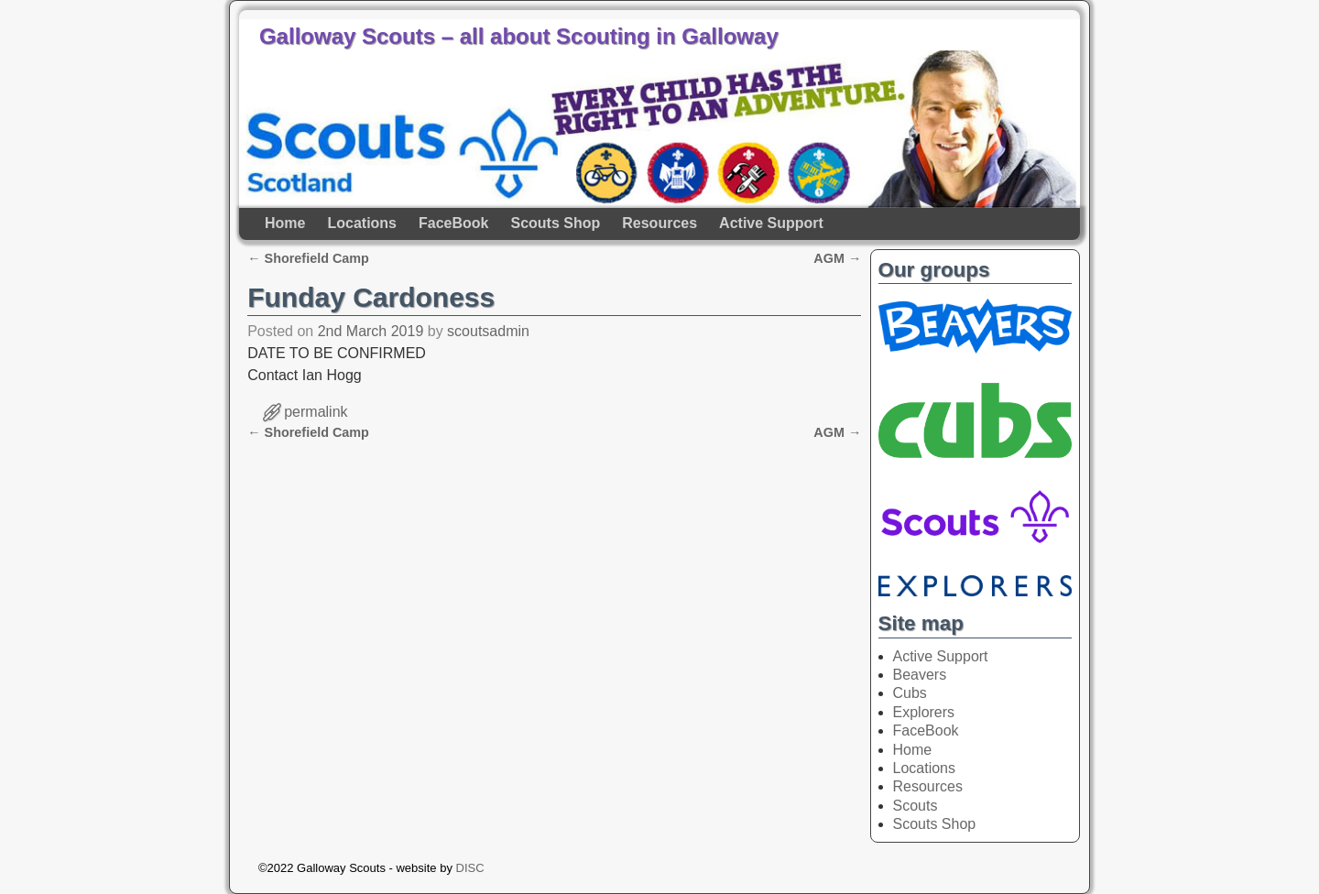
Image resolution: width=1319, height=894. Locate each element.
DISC (470, 868)
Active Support (771, 223)
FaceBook (453, 223)
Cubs (910, 693)
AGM (837, 258)
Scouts (915, 805)
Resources (659, 223)
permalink (315, 412)
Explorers (924, 712)
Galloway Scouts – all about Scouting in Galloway (519, 36)
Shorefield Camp (308, 258)
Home (285, 223)
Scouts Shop (555, 223)
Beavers (920, 674)
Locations (362, 223)
